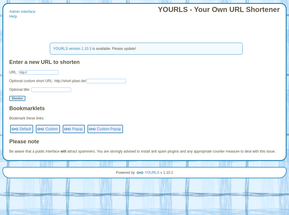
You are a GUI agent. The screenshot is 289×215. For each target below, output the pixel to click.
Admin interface (22, 12)
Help (13, 16)
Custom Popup (109, 129)
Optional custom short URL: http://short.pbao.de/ (67, 81)
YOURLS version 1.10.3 (72, 49)
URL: (34, 72)
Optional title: (40, 89)
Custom (51, 129)
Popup (77, 129)
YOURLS (152, 173)
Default (25, 129)
